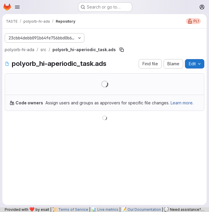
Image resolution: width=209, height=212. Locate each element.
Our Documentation (144, 209)
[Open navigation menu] (17, 7)
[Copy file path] (121, 49)
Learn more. (182, 102)
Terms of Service (73, 209)
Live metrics (107, 209)
